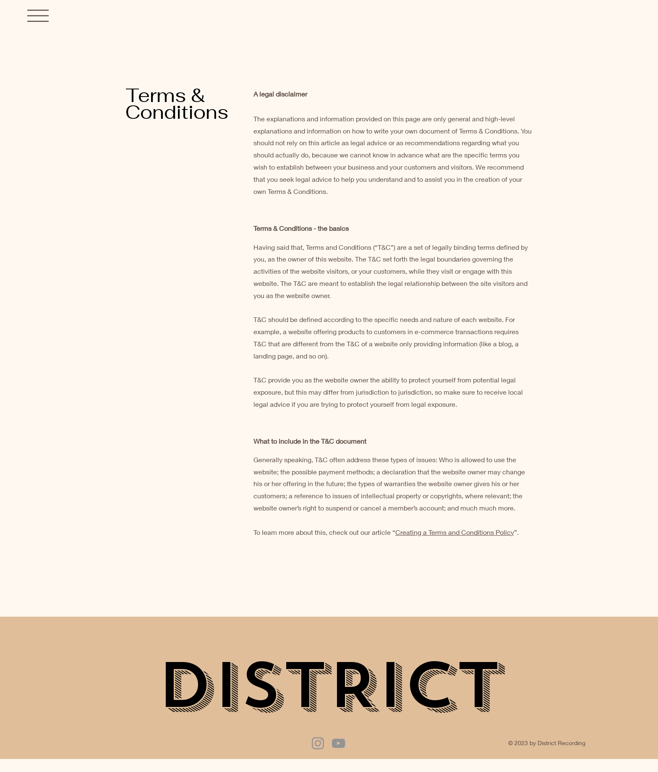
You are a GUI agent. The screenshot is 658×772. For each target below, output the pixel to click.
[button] (38, 16)
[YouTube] (338, 743)
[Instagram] (318, 743)
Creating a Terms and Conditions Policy (454, 532)
